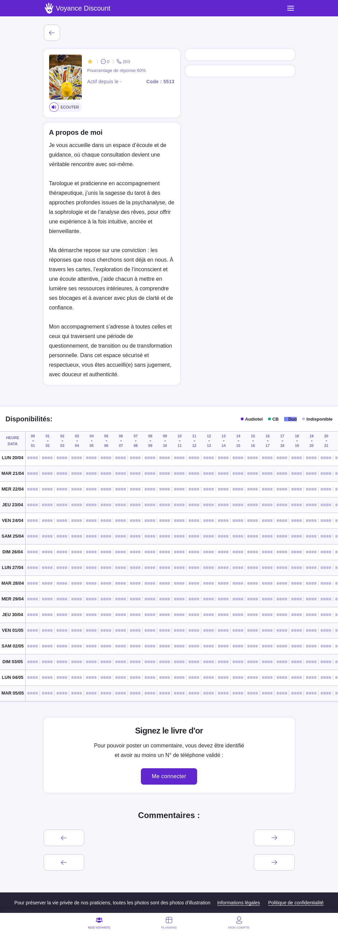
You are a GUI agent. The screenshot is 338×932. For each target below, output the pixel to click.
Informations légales (238, 902)
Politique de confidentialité (296, 902)
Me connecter (169, 776)
